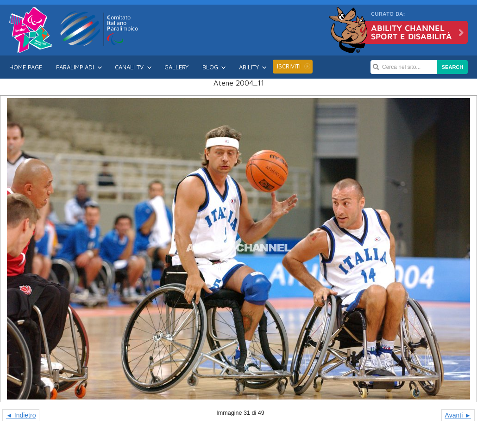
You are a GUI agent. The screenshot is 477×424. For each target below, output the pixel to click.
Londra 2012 (31, 30)
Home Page (25, 67)
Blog (210, 67)
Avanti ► (458, 415)
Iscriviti (289, 66)
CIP (99, 28)
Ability (249, 67)
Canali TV (129, 67)
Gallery (176, 67)
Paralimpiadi (75, 67)
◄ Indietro (21, 415)
